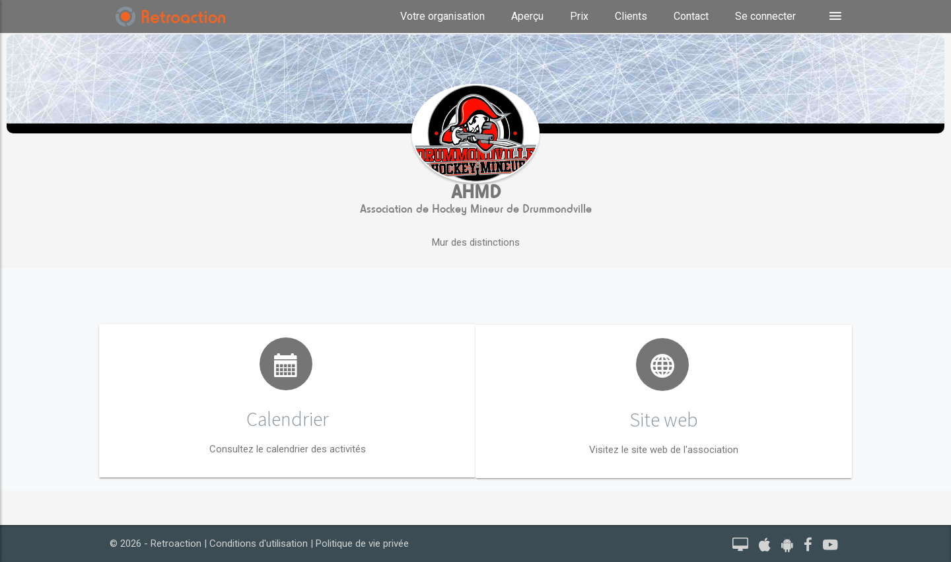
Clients (631, 16)
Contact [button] (691, 16)
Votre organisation (442, 16)
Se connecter (765, 16)
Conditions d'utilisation (258, 543)
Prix (579, 16)
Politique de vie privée (362, 543)
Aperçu (527, 16)
